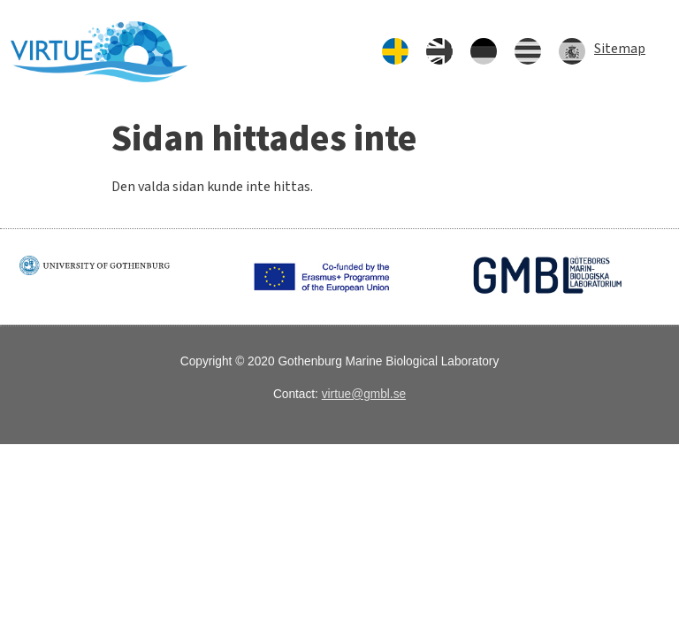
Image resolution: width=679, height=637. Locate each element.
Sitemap (619, 48)
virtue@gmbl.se (364, 394)
